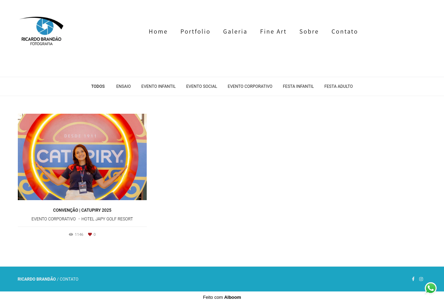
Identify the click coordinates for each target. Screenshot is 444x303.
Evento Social (201, 86)
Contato (345, 31)
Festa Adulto (338, 86)
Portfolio (196, 31)
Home (158, 31)
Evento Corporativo (250, 86)
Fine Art (273, 31)
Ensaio (123, 86)
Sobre (309, 31)
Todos (98, 86)
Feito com (222, 297)
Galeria (235, 31)
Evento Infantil (158, 86)
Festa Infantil (298, 86)
